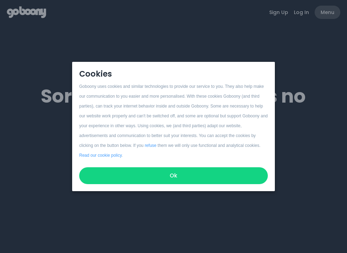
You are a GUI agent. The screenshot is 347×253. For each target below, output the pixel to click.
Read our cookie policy (100, 155)
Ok (173, 175)
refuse (150, 145)
